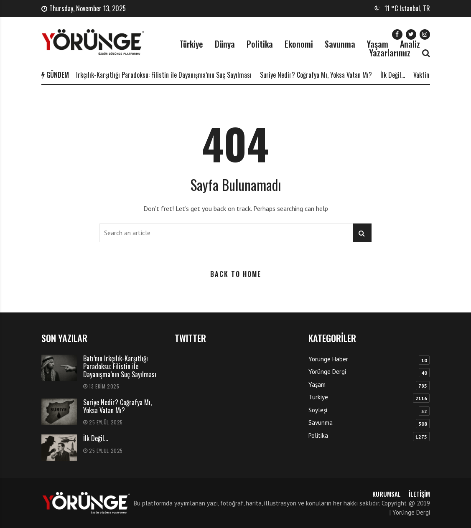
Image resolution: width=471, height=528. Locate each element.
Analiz (410, 44)
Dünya (225, 44)
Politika (260, 44)
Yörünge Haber (328, 359)
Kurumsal (386, 493)
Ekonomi (299, 44)
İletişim (419, 493)
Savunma (340, 44)
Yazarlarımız (389, 52)
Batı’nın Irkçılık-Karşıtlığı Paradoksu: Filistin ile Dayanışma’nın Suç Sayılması (156, 75)
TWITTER (190, 338)
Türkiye (191, 44)
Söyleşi (317, 410)
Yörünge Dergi (327, 372)
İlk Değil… (395, 75)
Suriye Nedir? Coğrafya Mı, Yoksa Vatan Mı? (319, 75)
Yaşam (377, 44)
